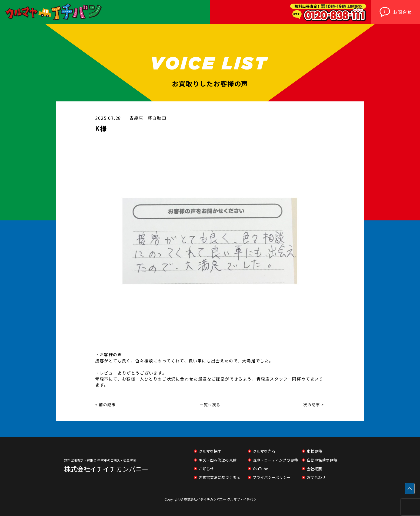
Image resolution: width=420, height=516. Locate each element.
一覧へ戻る (210, 404)
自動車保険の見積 (322, 460)
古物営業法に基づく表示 (219, 477)
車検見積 (314, 451)
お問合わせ (316, 477)
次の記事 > (313, 404)
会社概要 (314, 468)
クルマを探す (210, 451)
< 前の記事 (105, 404)
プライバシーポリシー (272, 477)
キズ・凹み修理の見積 (217, 460)
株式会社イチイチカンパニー (106, 469)
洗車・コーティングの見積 (275, 460)
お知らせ (206, 468)
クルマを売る (264, 451)
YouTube (260, 468)
